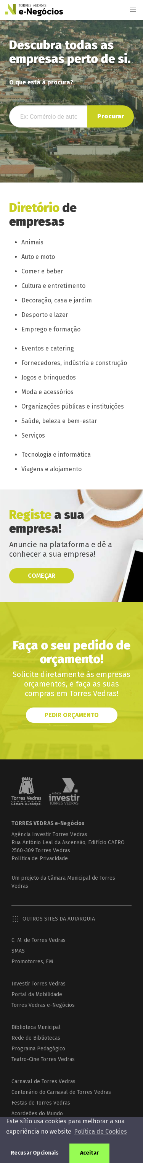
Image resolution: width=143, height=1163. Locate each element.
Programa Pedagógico (38, 1048)
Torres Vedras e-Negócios (43, 1005)
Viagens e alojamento (51, 469)
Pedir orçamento (72, 715)
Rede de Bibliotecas (35, 1038)
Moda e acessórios (47, 392)
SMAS (18, 951)
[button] (133, 10)
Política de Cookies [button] (100, 1131)
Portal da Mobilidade (36, 994)
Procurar (110, 116)
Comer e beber (42, 271)
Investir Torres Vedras (38, 983)
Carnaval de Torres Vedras (43, 1081)
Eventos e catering (47, 348)
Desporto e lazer (44, 314)
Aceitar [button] (89, 1153)
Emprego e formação (50, 329)
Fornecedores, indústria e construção (74, 363)
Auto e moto (38, 256)
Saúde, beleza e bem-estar (59, 421)
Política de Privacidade (39, 858)
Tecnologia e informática (56, 454)
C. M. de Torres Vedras (38, 940)
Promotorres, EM (32, 961)
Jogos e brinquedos (48, 377)
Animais (32, 242)
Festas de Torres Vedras (40, 1103)
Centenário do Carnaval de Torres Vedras (61, 1092)
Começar (41, 575)
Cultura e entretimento (53, 285)
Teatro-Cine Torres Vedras (43, 1059)
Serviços (33, 435)
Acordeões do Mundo (37, 1113)
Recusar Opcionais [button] (35, 1153)
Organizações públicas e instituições (72, 406)
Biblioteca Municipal (36, 1027)
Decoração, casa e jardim (56, 300)
